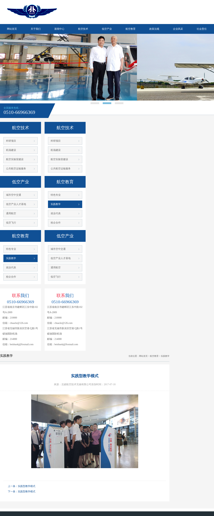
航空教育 (131, 29)
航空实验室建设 (15, 159)
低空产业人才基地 (16, 204)
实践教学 (11, 258)
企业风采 (178, 29)
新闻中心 (59, 29)
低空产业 (107, 29)
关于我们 (36, 29)
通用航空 (11, 213)
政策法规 (154, 29)
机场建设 (11, 150)
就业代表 (11, 267)
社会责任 (202, 29)
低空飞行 (11, 222)
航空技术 (83, 29)
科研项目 (11, 140)
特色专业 (11, 249)
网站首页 (12, 29)
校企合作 (11, 276)
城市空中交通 (13, 195)
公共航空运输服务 (16, 168)
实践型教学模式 (26, 486)
